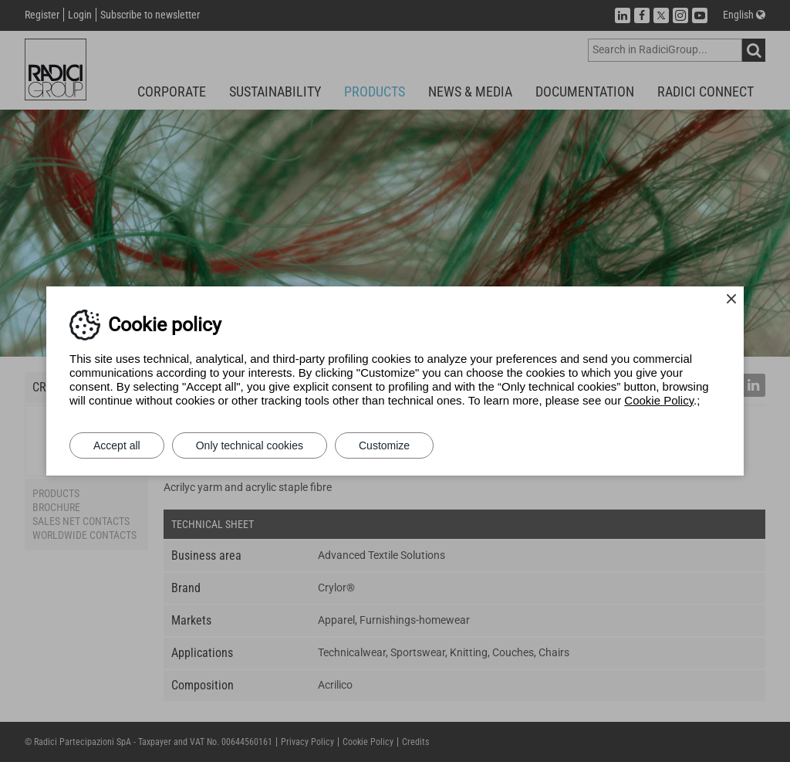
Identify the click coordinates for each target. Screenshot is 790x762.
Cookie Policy (659, 400)
